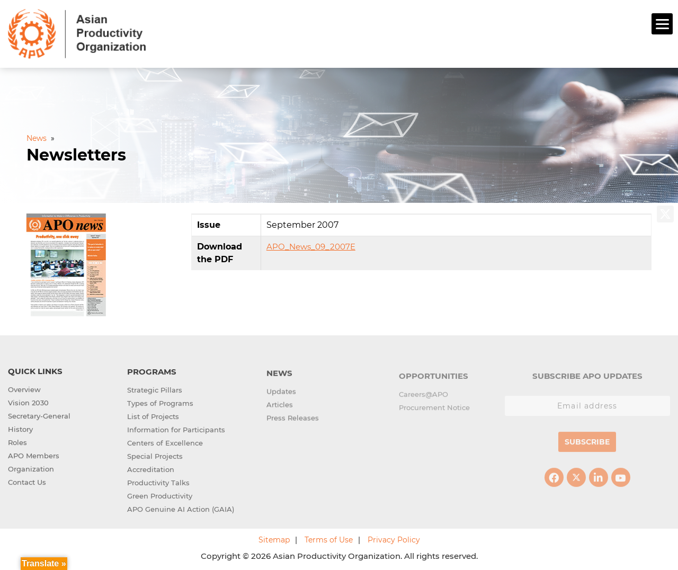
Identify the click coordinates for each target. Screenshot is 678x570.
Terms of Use (329, 539)
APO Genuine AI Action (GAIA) (180, 509)
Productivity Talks (158, 483)
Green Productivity (159, 496)
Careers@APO (423, 398)
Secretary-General (39, 415)
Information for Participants (176, 430)
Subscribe (587, 445)
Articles (279, 407)
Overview (24, 389)
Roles (17, 442)
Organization (31, 468)
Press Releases (292, 420)
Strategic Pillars (154, 390)
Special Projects (155, 456)
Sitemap (274, 539)
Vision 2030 (28, 402)
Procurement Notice (434, 411)
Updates (281, 393)
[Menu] (662, 23)
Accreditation (150, 470)
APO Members (33, 455)
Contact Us (27, 481)
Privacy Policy (394, 539)
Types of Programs (160, 403)
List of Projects (153, 417)
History (20, 428)
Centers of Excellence (165, 443)
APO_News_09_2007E (310, 246)
